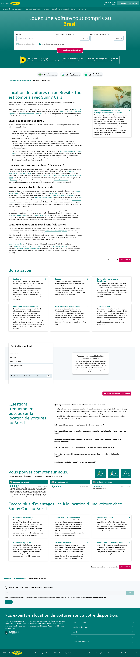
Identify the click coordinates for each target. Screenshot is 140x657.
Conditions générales (41, 653)
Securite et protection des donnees (70, 653)
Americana (30, 353)
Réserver (125, 260)
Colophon (92, 653)
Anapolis (30, 357)
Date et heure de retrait (65, 34)
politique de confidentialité (96, 598)
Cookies (84, 653)
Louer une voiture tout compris (117, 393)
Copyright (99, 653)
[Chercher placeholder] (130, 593)
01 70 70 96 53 (14, 632)
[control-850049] (68, 38)
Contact (113, 4)
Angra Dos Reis (30, 361)
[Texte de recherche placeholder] (65, 593)
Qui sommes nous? (131, 653)
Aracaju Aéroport (30, 366)
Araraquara (30, 370)
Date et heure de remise (99, 34)
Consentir (8, 602)
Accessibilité (53, 653)
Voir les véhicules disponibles (70, 50)
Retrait (18, 34)
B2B (122, 653)
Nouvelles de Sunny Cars (111, 653)
